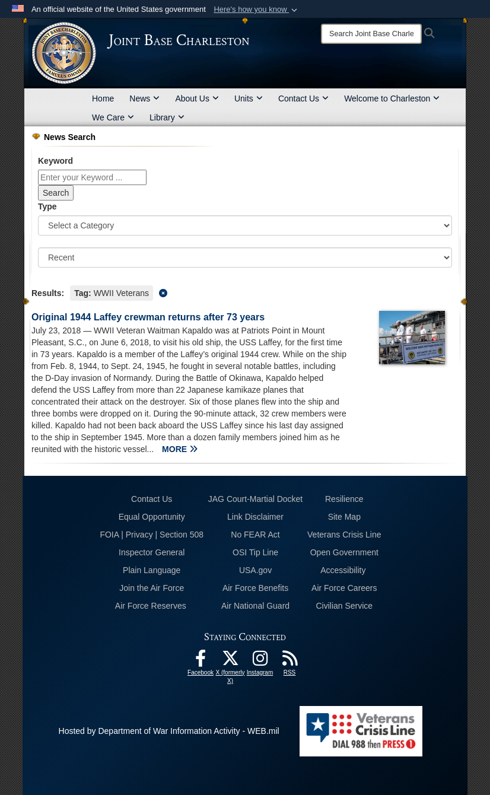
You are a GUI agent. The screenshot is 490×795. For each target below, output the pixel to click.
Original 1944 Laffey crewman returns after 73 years (148, 317)
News (144, 98)
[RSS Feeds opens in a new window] (289, 661)
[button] (257, 9)
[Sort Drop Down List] (245, 257)
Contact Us (303, 98)
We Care (113, 117)
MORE (180, 449)
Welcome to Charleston (392, 98)
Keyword (55, 161)
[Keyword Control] (92, 177)
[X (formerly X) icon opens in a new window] (230, 661)
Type (47, 206)
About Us (197, 98)
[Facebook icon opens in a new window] (200, 661)
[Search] (371, 34)
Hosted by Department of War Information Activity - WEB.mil (169, 731)
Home (103, 98)
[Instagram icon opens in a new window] (260, 661)
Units (248, 98)
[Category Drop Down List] (245, 225)
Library (166, 117)
